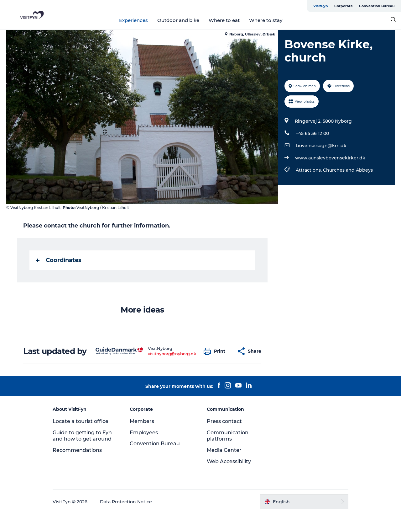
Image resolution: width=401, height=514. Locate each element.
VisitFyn (320, 6)
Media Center (224, 450)
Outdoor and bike (178, 20)
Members (142, 421)
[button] (216, 351)
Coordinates (58, 260)
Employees (144, 433)
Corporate (343, 6)
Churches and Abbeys (348, 170)
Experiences (133, 20)
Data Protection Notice (126, 502)
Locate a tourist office (80, 421)
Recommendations (77, 450)
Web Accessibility (229, 461)
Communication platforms (227, 436)
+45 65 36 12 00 (312, 133)
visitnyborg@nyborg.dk (172, 353)
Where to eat (224, 20)
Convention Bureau (377, 6)
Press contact (224, 421)
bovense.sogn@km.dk (321, 145)
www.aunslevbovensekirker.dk (330, 158)
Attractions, (309, 170)
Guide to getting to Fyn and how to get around (82, 436)
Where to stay (265, 20)
